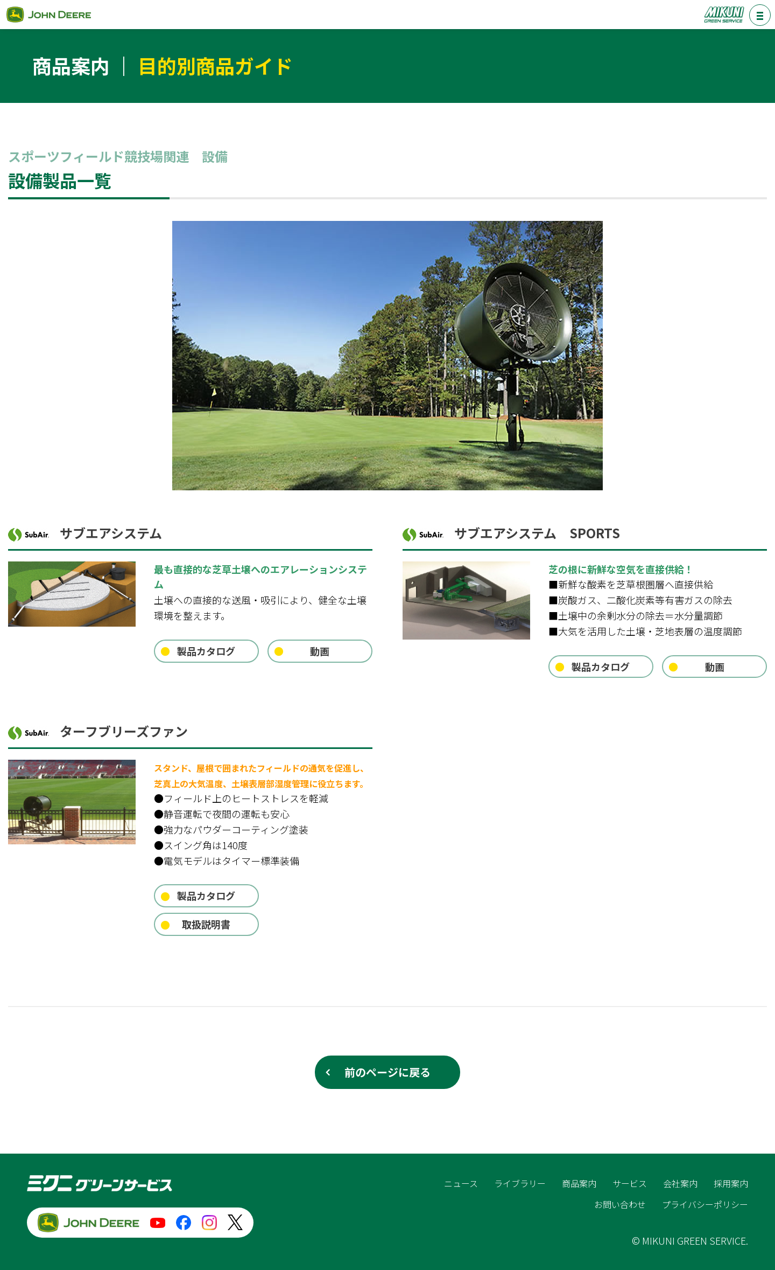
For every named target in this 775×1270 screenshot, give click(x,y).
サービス (629, 1183)
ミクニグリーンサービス (723, 14)
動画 (319, 651)
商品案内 (579, 1183)
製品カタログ (206, 651)
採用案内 (731, 1183)
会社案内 (680, 1183)
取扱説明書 (206, 924)
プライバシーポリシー (705, 1204)
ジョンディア (48, 14)
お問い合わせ (620, 1204)
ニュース (461, 1183)
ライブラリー (520, 1183)
